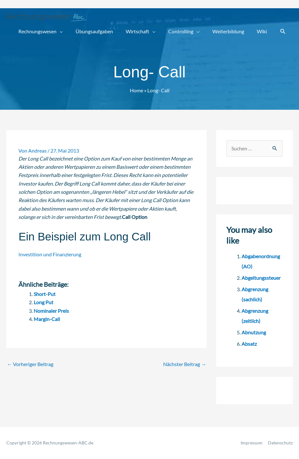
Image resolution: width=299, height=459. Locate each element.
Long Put (43, 302)
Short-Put (45, 294)
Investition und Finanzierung (49, 254)
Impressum (251, 442)
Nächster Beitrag (184, 364)
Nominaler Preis (51, 311)
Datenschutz (280, 442)
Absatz (249, 344)
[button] (283, 31)
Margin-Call (47, 319)
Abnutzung (254, 332)
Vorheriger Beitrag (30, 364)
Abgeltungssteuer (261, 278)
